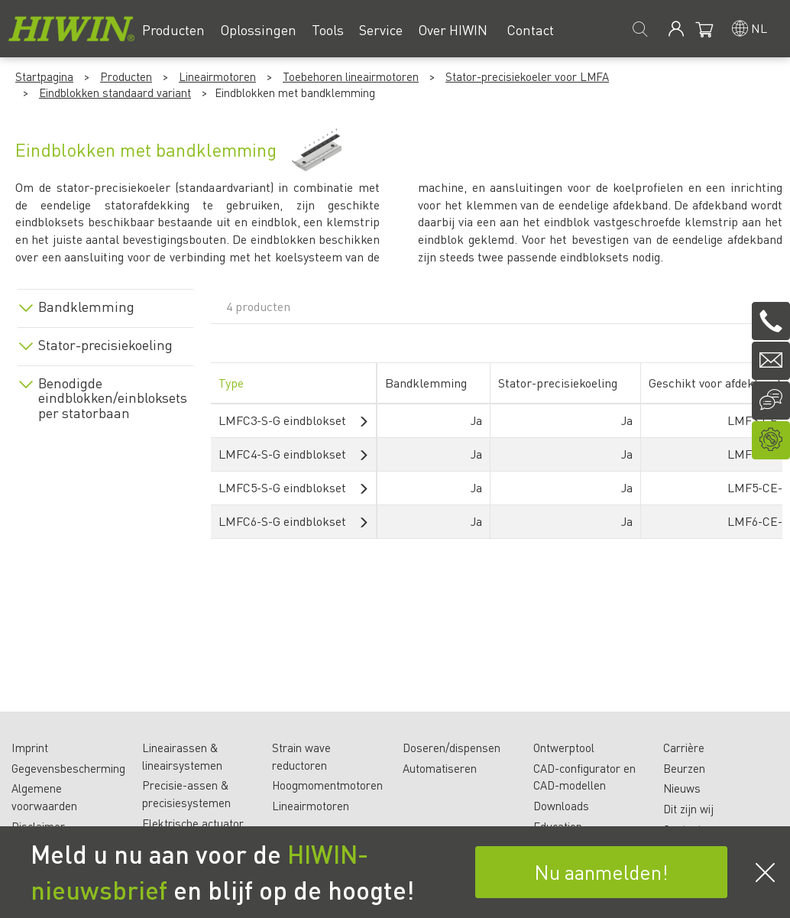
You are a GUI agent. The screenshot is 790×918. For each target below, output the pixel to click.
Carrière (683, 747)
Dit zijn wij (688, 808)
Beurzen (684, 768)
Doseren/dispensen (451, 747)
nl (759, 28)
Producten (126, 76)
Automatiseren (440, 768)
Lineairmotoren (217, 76)
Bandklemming (86, 306)
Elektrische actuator (193, 823)
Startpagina (44, 76)
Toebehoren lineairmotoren (351, 76)
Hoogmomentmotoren (327, 785)
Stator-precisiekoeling (105, 344)
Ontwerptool (563, 747)
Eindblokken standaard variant (115, 92)
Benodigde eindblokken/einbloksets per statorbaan (111, 397)
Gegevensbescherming (68, 768)
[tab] (105, 304)
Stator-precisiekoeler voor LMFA (527, 76)
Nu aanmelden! (601, 871)
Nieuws (682, 788)
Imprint (29, 747)
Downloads (561, 805)
